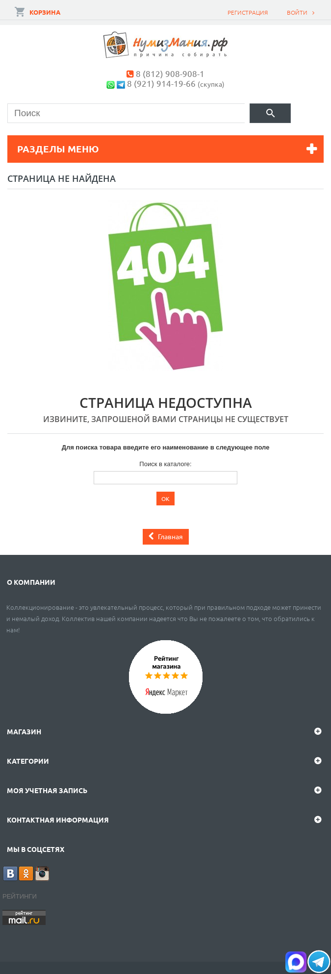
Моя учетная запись (47, 790)
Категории (28, 760)
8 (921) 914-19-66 (161, 83)
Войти (297, 12)
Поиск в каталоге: (165, 464)
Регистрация (248, 12)
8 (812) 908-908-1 (170, 73)
